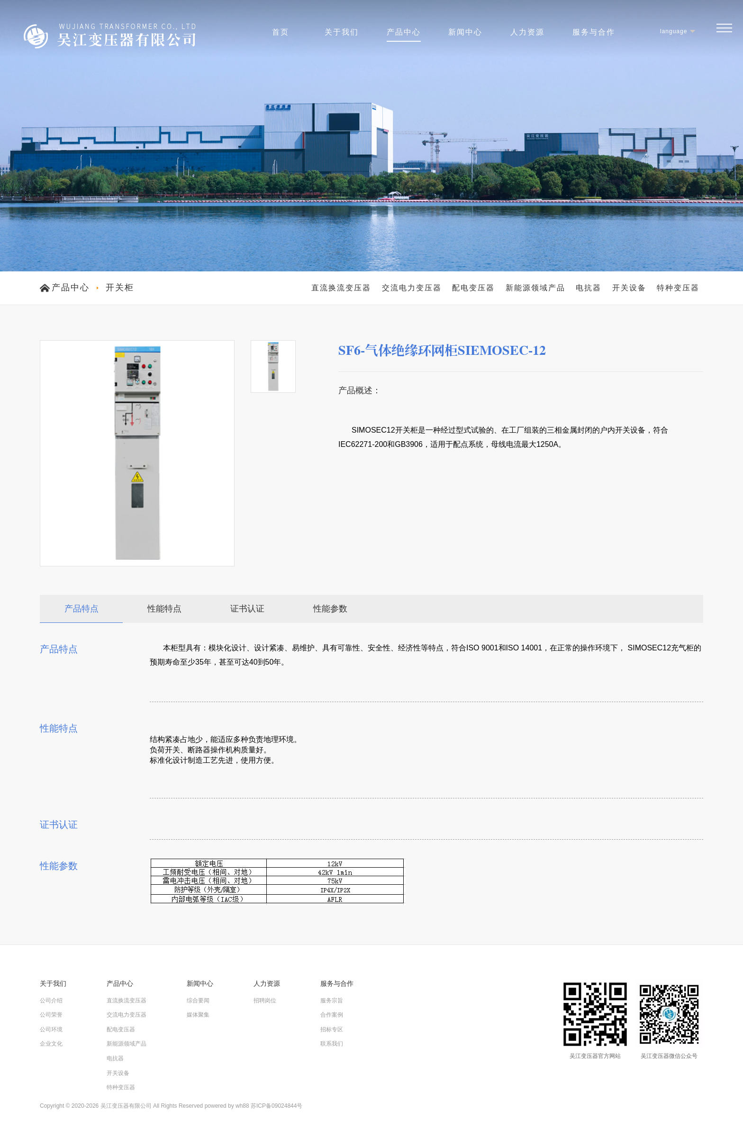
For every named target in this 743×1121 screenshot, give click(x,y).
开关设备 (629, 288)
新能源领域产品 (535, 288)
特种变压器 (678, 288)
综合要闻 (198, 1000)
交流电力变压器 (412, 288)
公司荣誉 (51, 1014)
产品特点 (81, 608)
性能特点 (164, 608)
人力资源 (527, 32)
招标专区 (331, 1029)
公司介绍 (51, 1000)
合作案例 (331, 1014)
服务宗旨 (331, 1000)
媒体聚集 (198, 1014)
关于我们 (342, 32)
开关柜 (120, 287)
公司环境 (51, 1029)
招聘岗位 (265, 1000)
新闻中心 (465, 32)
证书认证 (247, 608)
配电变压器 (473, 288)
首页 (280, 32)
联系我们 (331, 1043)
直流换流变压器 (341, 288)
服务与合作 (593, 32)
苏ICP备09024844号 (276, 1105)
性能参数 (330, 608)
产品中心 (404, 32)
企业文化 (51, 1043)
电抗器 (588, 288)
